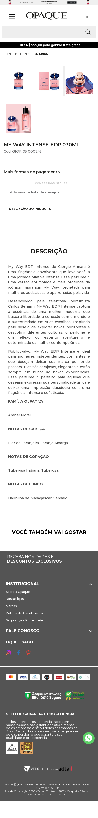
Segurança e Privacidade (24, 620)
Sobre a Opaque (18, 592)
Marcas (11, 606)
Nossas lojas (15, 599)
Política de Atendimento (24, 613)
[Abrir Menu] (12, 16)
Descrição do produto (28, 209)
